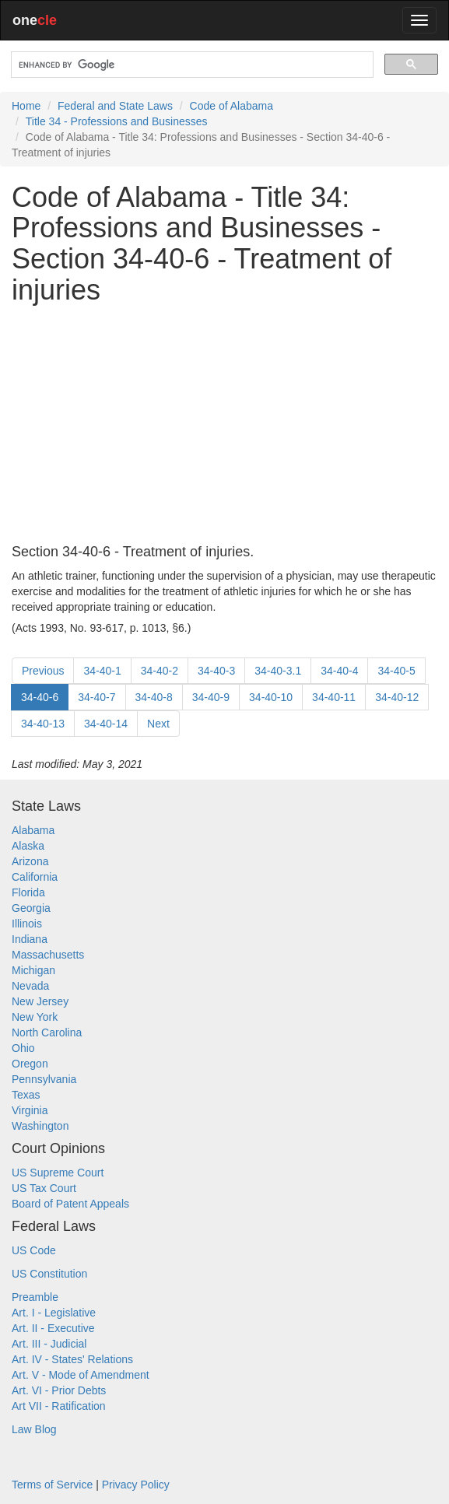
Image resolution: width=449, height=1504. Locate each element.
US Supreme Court (57, 1172)
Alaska (28, 846)
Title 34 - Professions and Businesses (117, 121)
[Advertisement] (224, 425)
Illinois (27, 923)
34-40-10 (271, 697)
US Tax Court (44, 1188)
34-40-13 (43, 723)
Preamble (35, 1297)
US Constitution (49, 1273)
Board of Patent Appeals (70, 1203)
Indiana (29, 939)
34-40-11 (334, 697)
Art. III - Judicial (49, 1343)
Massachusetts (48, 954)
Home (26, 106)
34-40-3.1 (277, 670)
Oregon (30, 1063)
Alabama (33, 830)
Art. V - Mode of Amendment (80, 1375)
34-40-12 (397, 697)
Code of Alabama (231, 106)
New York (35, 1017)
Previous (43, 670)
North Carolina (47, 1032)
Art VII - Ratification (59, 1406)
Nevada (30, 986)
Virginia (29, 1110)
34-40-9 (211, 697)
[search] (191, 65)
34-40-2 (159, 670)
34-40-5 (396, 670)
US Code (34, 1250)
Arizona (30, 861)
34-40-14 (106, 723)
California (35, 877)
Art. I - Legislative (54, 1312)
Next (158, 723)
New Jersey (40, 1001)
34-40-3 (216, 670)
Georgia (31, 908)
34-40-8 (154, 697)
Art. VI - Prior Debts (59, 1390)
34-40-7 (96, 697)
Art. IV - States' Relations (72, 1359)
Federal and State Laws (115, 106)
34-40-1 (102, 670)
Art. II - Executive (53, 1328)
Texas (26, 1095)
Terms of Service (52, 1484)
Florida (28, 892)
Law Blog (34, 1429)
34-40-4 (339, 670)
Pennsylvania (44, 1079)
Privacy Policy (136, 1484)
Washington (40, 1126)
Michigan (33, 970)
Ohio (23, 1048)
